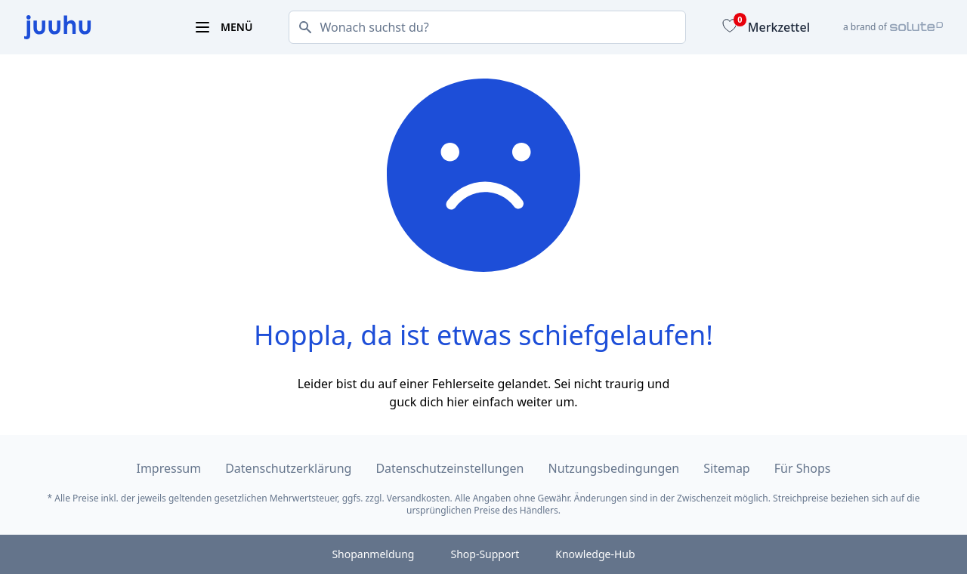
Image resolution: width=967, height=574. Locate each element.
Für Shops (802, 468)
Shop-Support (484, 554)
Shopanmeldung (373, 554)
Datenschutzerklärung (288, 468)
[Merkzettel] (764, 27)
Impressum (168, 468)
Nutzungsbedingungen (614, 468)
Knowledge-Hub (595, 554)
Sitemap (726, 468)
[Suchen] (301, 27)
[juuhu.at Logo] (90, 27)
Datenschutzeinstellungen (449, 468)
